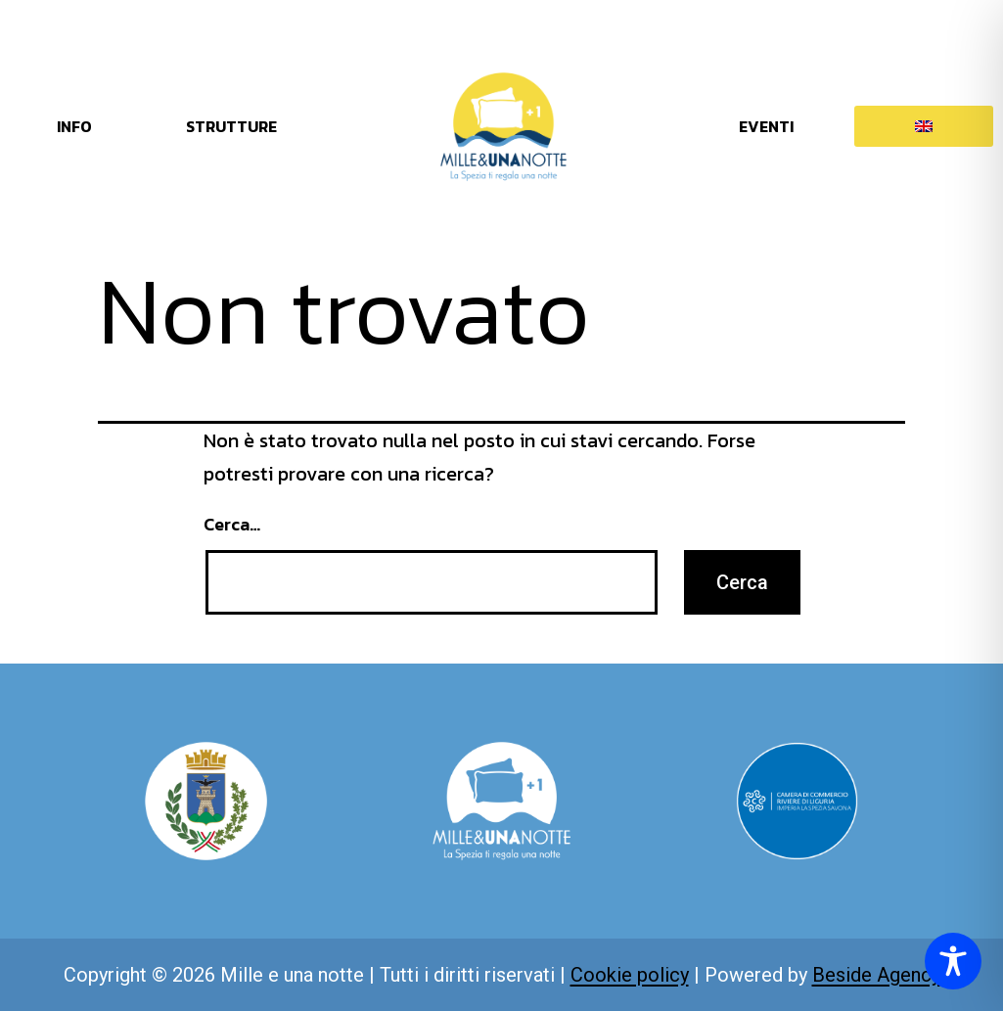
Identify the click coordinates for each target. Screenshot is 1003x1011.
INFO (74, 126)
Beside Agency (876, 975)
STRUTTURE (231, 126)
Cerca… (232, 524)
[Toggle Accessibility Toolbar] (953, 961)
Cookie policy (629, 975)
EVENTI (766, 126)
